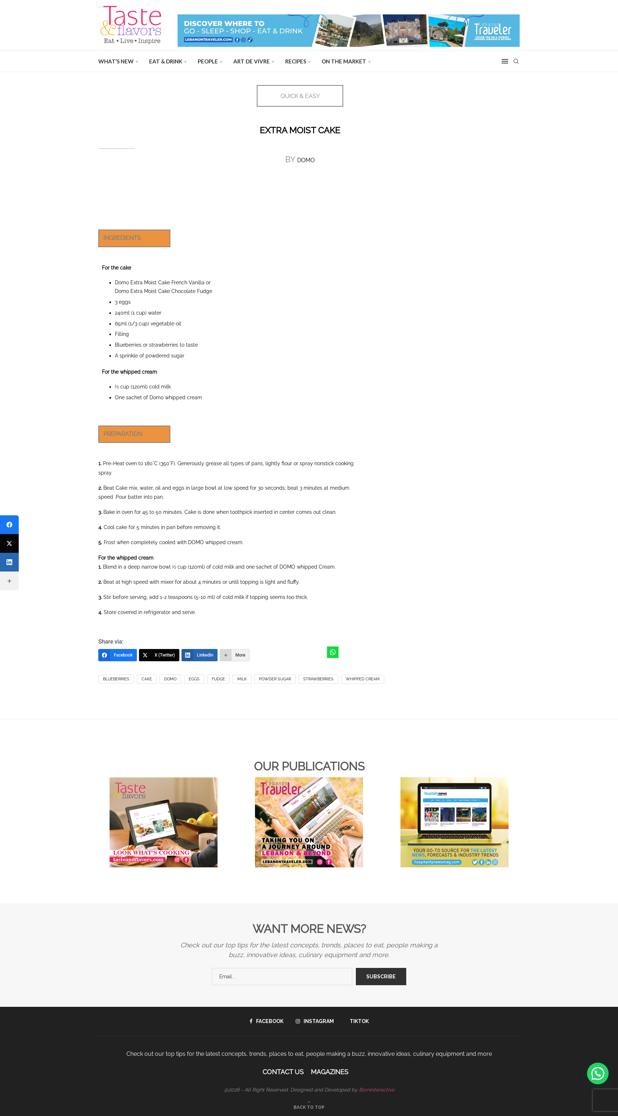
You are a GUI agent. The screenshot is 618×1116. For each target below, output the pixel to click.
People (208, 61)
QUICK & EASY (300, 96)
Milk (242, 679)
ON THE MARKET (344, 61)
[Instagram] (315, 1021)
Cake (147, 679)
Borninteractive (376, 1090)
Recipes (295, 61)
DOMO (306, 160)
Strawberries (318, 679)
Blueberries (116, 679)
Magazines (329, 1072)
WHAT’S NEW (116, 61)
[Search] (516, 61)
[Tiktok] (357, 1021)
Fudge (218, 679)
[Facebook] (117, 655)
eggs (194, 679)
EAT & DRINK (165, 61)
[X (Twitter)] (159, 655)
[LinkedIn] (200, 655)
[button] (598, 1073)
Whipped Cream (363, 679)
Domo (170, 679)
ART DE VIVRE (251, 61)
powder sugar (275, 679)
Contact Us (283, 1072)
